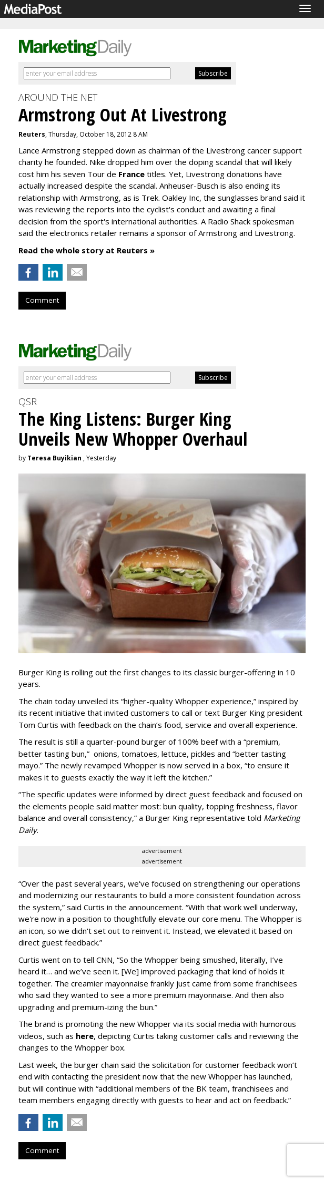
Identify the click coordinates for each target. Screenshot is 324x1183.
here (85, 1036)
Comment (42, 300)
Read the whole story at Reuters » (86, 250)
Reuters (31, 134)
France (131, 174)
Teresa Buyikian (54, 458)
